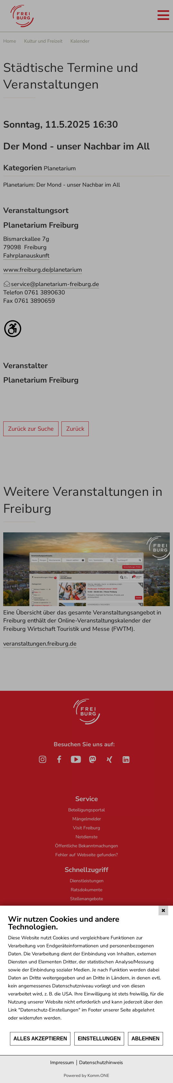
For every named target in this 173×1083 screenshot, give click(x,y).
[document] (86, 972)
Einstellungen (99, 1038)
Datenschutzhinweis (101, 1062)
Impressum (62, 1062)
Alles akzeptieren (40, 1038)
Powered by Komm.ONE (86, 1076)
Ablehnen (146, 1038)
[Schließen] (163, 910)
